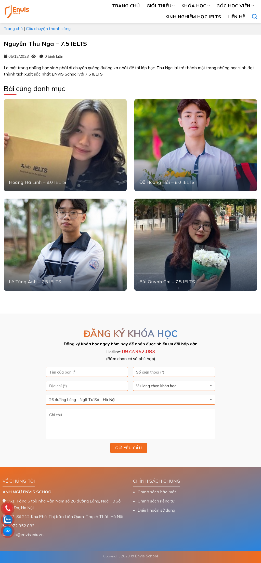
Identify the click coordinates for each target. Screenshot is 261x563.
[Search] (254, 16)
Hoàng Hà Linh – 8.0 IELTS (37, 182)
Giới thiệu (161, 5)
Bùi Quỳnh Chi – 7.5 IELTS (167, 282)
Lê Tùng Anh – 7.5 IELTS (35, 282)
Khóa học (195, 5)
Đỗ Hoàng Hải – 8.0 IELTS (166, 182)
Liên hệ (236, 16)
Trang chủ (126, 5)
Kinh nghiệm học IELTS (193, 16)
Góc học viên (235, 5)
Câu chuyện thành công (48, 28)
